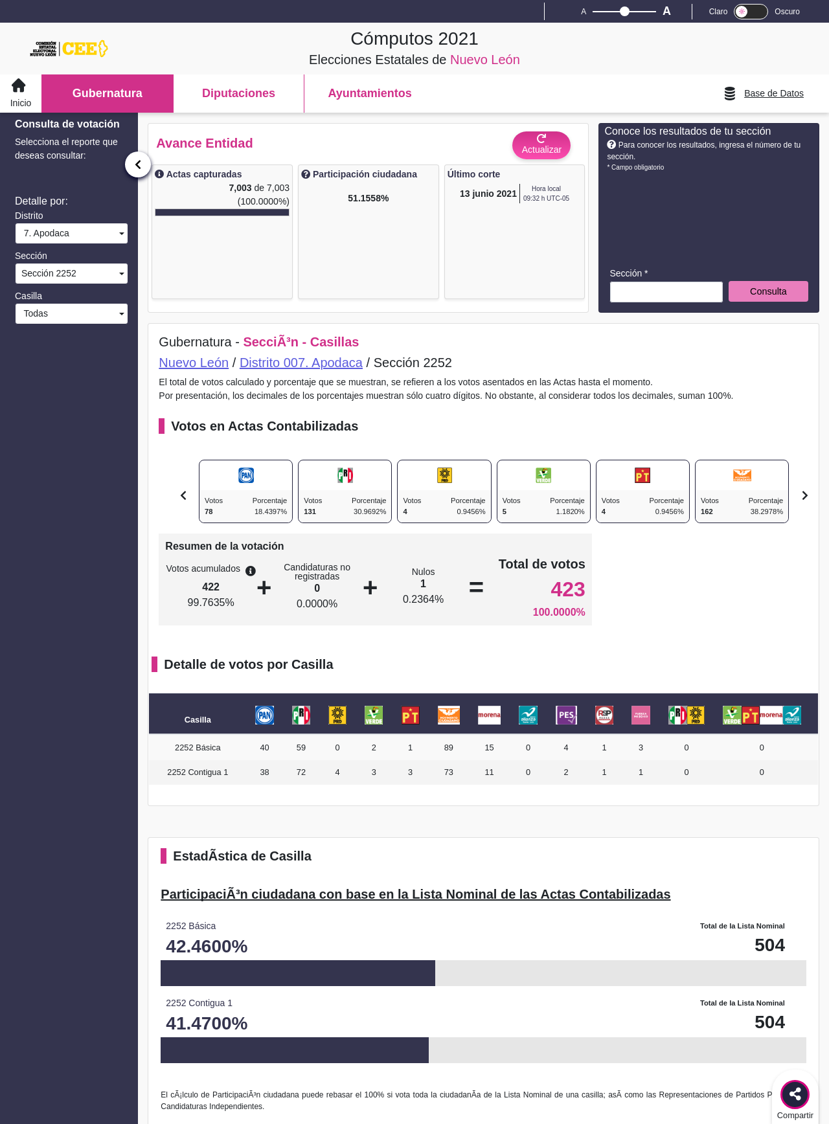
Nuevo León (194, 362)
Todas (33, 313)
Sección (31, 256)
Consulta (768, 291)
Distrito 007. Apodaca (301, 362)
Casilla (28, 296)
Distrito (29, 215)
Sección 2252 (47, 273)
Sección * (628, 273)
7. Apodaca (44, 233)
